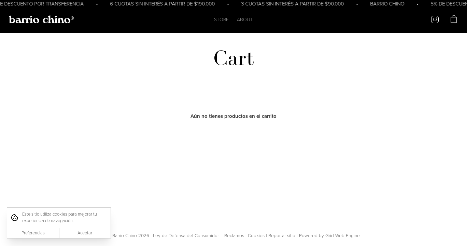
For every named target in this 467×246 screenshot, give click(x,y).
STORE (221, 20)
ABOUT (245, 20)
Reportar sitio (281, 235)
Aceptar (84, 233)
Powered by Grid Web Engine (329, 235)
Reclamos (234, 235)
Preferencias (33, 233)
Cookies (256, 235)
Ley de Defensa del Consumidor (186, 235)
